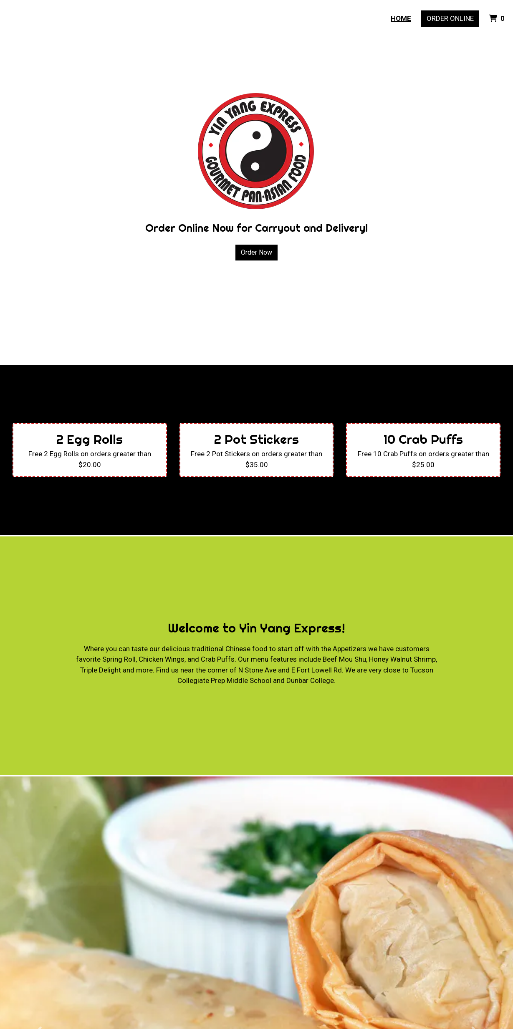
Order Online (450, 18)
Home (401, 18)
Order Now (256, 252)
